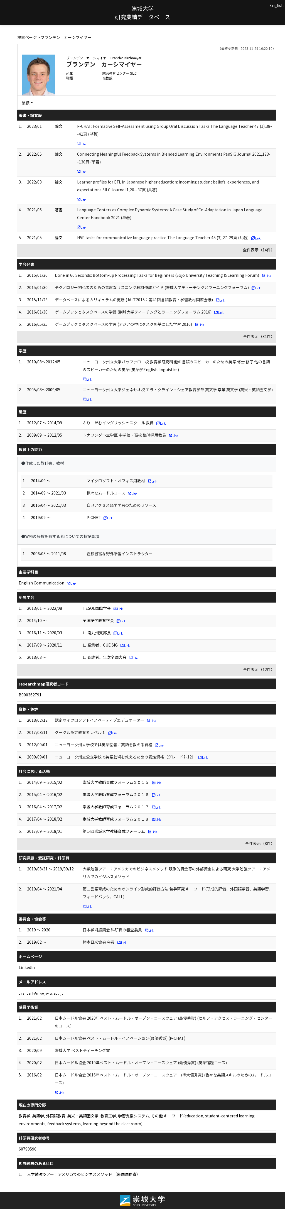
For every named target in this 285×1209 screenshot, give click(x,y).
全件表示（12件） (259, 669)
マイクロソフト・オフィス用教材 (116, 480)
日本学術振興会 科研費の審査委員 (112, 930)
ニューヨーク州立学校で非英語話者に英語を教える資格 (103, 744)
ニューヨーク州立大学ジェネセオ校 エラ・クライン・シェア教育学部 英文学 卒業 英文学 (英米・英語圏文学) (178, 389)
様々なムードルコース (106, 493)
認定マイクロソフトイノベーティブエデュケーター (99, 720)
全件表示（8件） (260, 843)
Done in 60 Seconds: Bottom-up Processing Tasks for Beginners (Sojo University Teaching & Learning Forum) (157, 275)
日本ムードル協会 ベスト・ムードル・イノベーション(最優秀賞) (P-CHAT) (120, 1038)
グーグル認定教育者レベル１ (80, 732)
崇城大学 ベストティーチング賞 (82, 1050)
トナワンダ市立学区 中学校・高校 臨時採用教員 (124, 435)
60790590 (27, 1149)
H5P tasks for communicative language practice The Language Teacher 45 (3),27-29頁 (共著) (163, 237)
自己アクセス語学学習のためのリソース (121, 505)
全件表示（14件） (259, 250)
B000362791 (30, 694)
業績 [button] (26, 103)
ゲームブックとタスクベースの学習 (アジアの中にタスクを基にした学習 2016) (123, 324)
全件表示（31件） (259, 336)
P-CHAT (94, 517)
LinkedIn (27, 967)
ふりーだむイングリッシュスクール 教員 (118, 422)
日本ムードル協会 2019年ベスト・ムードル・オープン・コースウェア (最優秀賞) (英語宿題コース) (141, 1062)
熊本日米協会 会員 (99, 942)
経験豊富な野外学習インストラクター (120, 553)
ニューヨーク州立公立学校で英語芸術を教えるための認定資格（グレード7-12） (125, 757)
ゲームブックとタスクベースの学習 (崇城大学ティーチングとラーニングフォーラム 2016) (133, 312)
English (276, 5)
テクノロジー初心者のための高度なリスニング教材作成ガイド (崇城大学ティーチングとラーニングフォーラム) (152, 287)
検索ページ (27, 37)
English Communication (41, 583)
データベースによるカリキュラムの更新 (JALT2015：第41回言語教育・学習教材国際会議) (134, 299)
